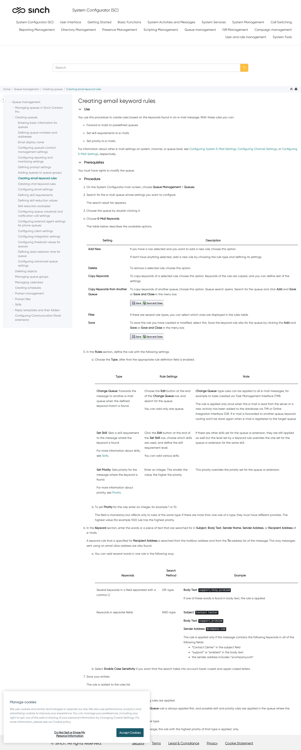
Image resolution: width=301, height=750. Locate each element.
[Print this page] (296, 89)
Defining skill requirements (35, 195)
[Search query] (150, 68)
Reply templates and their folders (37, 310)
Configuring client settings (35, 231)
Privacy (212, 743)
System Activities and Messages (171, 22)
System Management (248, 22)
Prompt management (29, 293)
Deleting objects (26, 271)
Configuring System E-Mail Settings (212, 149)
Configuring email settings (35, 189)
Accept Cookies (130, 732)
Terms (156, 743)
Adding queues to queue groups (39, 172)
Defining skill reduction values (37, 200)
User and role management (245, 37)
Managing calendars (29, 282)
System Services (214, 22)
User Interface (70, 22)
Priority (116, 492)
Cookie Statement (239, 743)
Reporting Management (37, 30)
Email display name (31, 142)
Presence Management (119, 30)
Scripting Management (161, 30)
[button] (10, 102)
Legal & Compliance (183, 743)
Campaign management (273, 30)
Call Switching (281, 22)
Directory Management (78, 30)
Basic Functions (129, 22)
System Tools (282, 37)
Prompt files (23, 299)
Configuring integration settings (39, 236)
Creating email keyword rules (83, 89)
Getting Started (99, 22)
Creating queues (53, 89)
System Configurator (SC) (35, 22)
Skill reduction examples (34, 206)
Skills (18, 304)
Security (138, 743)
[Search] (244, 68)
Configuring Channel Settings (257, 149)
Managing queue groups (31, 276)
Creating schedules (28, 287)
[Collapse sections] (291, 89)
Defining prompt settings (34, 167)
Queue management (200, 30)
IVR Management (235, 30)
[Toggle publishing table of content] (3, 99)
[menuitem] (35, 22)
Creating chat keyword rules (37, 184)
